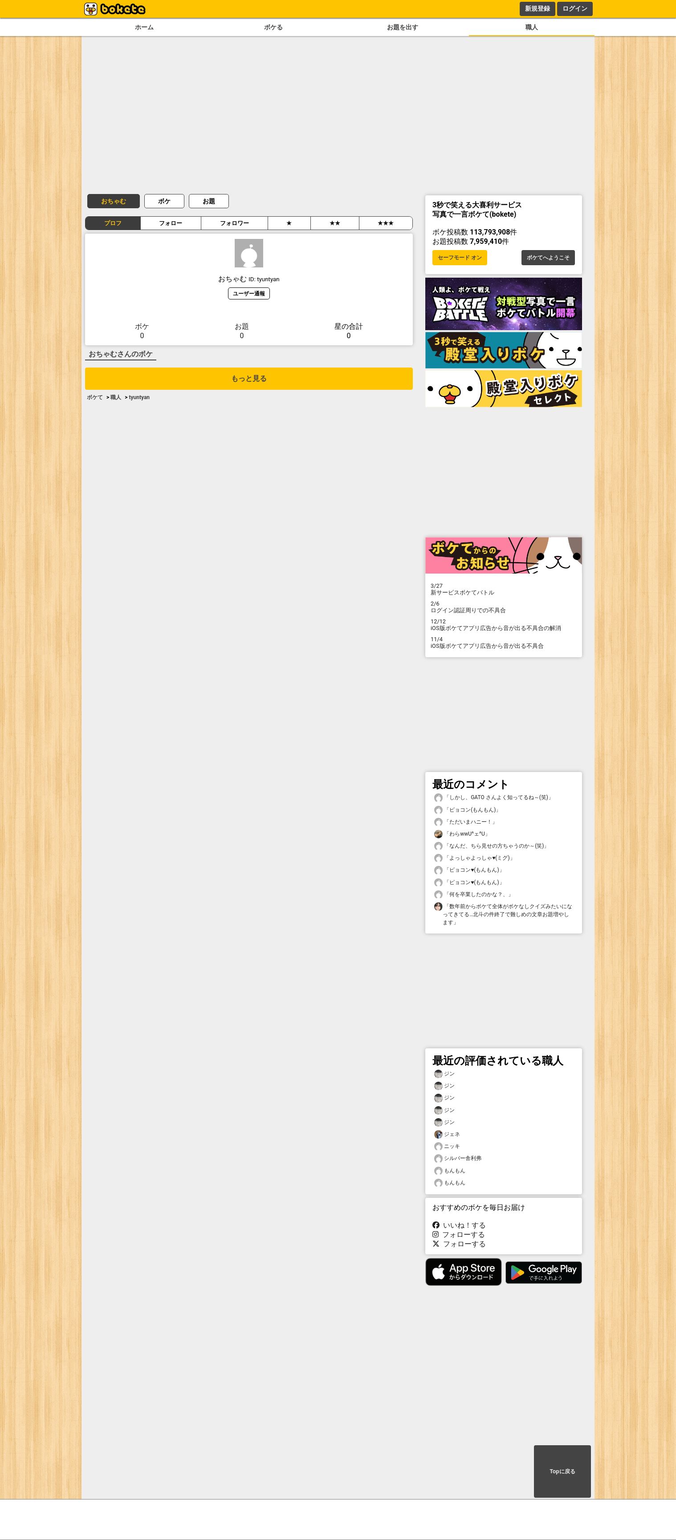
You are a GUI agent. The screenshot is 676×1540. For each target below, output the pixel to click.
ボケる (273, 27)
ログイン (574, 8)
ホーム (144, 27)
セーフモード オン (460, 258)
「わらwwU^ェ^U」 (462, 834)
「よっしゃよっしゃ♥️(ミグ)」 (474, 858)
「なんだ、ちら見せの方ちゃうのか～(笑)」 (491, 846)
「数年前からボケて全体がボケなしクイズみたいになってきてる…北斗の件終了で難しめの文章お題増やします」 (503, 914)
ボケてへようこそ (548, 258)
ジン (444, 1074)
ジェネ (447, 1134)
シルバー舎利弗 (457, 1158)
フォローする (458, 1234)
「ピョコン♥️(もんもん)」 (469, 870)
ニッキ (447, 1146)
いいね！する (459, 1225)
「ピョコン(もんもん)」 (467, 810)
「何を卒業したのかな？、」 (473, 894)
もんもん (449, 1171)
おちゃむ (113, 201)
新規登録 (537, 8)
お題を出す (402, 27)
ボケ (164, 201)
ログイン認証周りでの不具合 (504, 607)
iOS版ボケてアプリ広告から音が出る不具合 (504, 642)
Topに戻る (562, 1471)
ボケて (95, 397)
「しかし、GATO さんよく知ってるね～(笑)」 (494, 797)
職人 (531, 27)
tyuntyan (139, 397)
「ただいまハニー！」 (465, 822)
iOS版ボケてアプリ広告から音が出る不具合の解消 (504, 624)
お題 (209, 201)
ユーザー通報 (249, 293)
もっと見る (249, 378)
